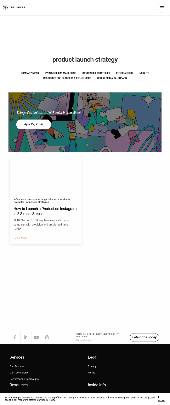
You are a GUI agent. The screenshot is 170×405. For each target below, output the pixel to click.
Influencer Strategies (96, 73)
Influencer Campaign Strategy (30, 199)
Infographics (124, 73)
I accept (161, 399)
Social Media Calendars (112, 78)
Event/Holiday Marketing (60, 73)
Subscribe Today (144, 337)
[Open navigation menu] (162, 8)
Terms (91, 372)
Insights (144, 73)
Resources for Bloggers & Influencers (67, 78)
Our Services (17, 366)
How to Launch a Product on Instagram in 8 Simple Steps (45, 211)
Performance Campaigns (25, 379)
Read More (21, 238)
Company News (30, 73)
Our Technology (19, 372)
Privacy (92, 366)
